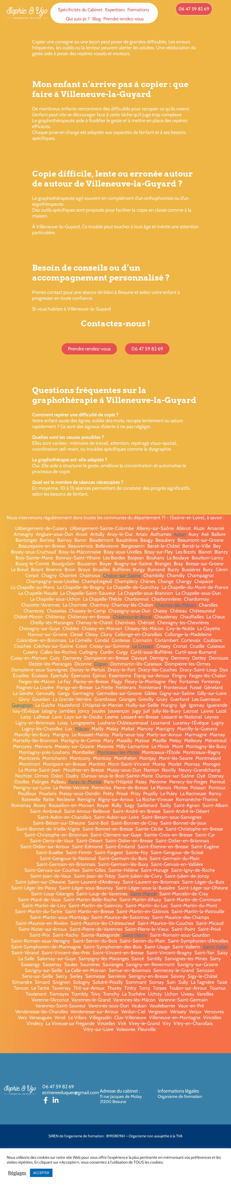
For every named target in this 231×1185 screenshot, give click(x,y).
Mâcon (82, 729)
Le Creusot (143, 646)
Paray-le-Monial (84, 782)
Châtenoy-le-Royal (132, 617)
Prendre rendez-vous (123, 18)
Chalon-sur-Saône (122, 575)
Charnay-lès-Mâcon (176, 605)
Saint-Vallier (215, 947)
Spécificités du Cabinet (80, 9)
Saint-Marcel (143, 894)
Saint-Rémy (134, 935)
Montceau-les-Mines (118, 752)
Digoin (101, 664)
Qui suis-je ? (78, 18)
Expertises (115, 9)
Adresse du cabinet (119, 1091)
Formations (138, 9)
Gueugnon (22, 705)
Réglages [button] (17, 1173)
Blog (96, 18)
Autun (180, 534)
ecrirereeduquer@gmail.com (70, 1093)
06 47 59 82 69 (58, 1087)
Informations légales (178, 1091)
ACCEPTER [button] (41, 1173)
